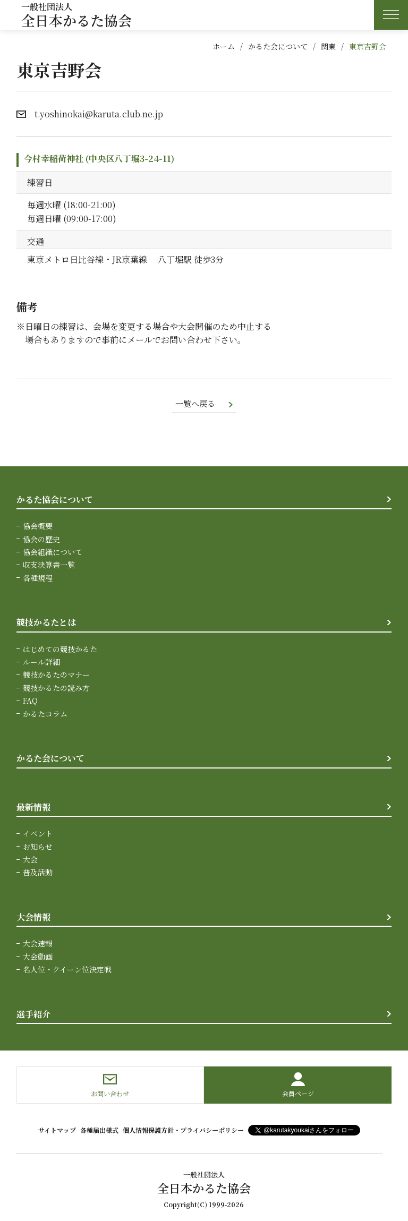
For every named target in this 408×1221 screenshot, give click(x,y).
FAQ (30, 701)
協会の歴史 (41, 539)
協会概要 (38, 527)
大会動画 (38, 957)
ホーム (223, 46)
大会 (30, 860)
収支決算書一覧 (49, 565)
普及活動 (38, 873)
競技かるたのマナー (56, 675)
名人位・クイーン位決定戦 (67, 970)
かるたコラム (45, 714)
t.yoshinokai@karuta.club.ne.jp (99, 114)
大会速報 (38, 944)
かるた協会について (54, 500)
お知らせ (38, 847)
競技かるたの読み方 (56, 688)
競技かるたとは (46, 623)
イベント (38, 834)
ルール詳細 (41, 663)
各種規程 (38, 578)
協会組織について (52, 552)
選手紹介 (33, 1015)
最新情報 (33, 807)
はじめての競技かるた (60, 649)
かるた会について (278, 46)
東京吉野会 (367, 46)
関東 (328, 46)
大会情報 (33, 917)
